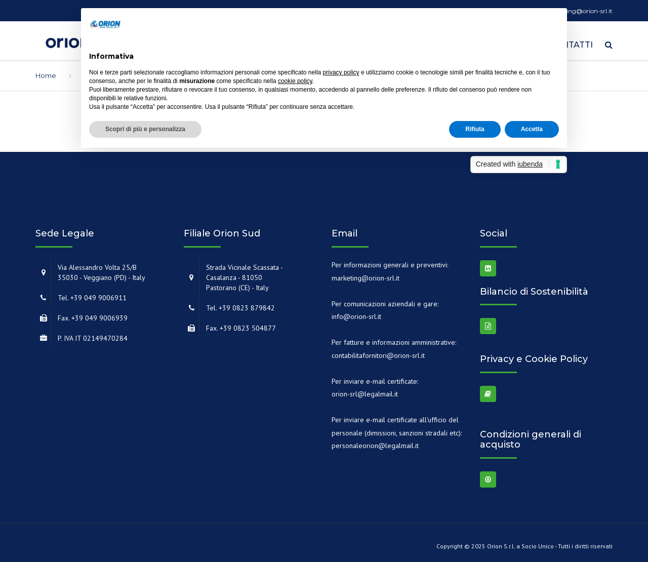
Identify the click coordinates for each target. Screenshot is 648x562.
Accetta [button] (532, 129)
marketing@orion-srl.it (365, 274)
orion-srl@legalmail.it (365, 390)
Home (45, 72)
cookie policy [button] (295, 81)
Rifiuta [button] (474, 129)
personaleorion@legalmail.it (375, 442)
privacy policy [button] (341, 72)
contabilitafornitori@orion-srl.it (378, 351)
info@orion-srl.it (356, 312)
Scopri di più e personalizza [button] (145, 129)
